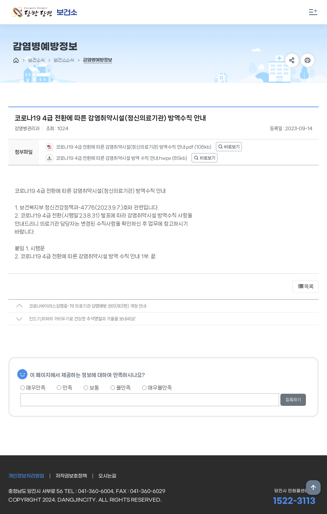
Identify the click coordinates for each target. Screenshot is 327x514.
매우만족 (32, 388)
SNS (292, 60)
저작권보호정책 (71, 476)
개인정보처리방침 (26, 476)
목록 (306, 286)
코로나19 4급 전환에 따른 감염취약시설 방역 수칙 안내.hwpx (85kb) (121, 157)
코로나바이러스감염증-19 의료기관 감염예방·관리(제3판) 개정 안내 (87, 306)
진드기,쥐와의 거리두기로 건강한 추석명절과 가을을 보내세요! (82, 319)
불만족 (120, 388)
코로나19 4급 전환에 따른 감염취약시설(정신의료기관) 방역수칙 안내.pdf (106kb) (133, 146)
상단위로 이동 (313, 487)
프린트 (307, 60)
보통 (91, 388)
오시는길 (107, 476)
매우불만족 (157, 388)
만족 (64, 388)
